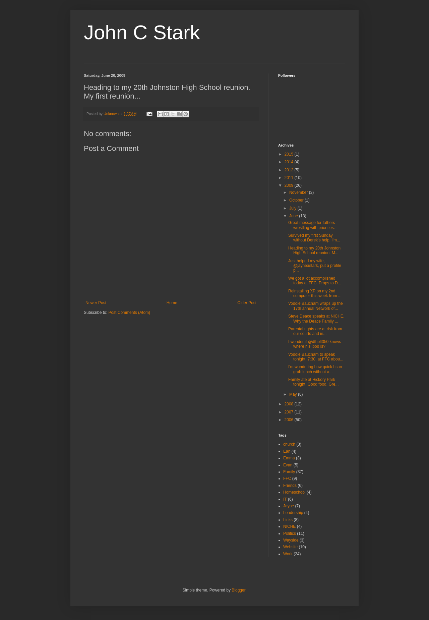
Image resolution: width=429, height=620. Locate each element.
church (289, 444)
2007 (290, 412)
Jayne (288, 506)
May (293, 394)
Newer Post (95, 302)
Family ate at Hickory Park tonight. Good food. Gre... (313, 382)
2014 (290, 162)
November (299, 192)
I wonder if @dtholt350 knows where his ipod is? (314, 344)
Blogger (238, 590)
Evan (287, 465)
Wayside (291, 540)
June (294, 216)
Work (288, 554)
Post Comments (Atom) (129, 312)
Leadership (293, 512)
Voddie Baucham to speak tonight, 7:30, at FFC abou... (315, 356)
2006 (290, 419)
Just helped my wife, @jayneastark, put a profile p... (314, 266)
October (297, 200)
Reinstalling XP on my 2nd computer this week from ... (315, 293)
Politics (289, 533)
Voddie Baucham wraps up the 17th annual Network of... (315, 306)
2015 (290, 154)
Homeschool (294, 492)
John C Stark (142, 32)
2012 (290, 170)
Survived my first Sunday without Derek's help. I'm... (314, 237)
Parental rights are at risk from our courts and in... (315, 331)
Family (289, 471)
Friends (290, 485)
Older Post (246, 302)
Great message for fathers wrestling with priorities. (311, 225)
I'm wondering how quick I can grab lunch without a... (315, 369)
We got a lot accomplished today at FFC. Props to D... (314, 280)
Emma (289, 458)
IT (285, 499)
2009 (290, 185)
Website (290, 547)
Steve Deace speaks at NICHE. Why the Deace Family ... (316, 318)
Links (288, 519)
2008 (290, 404)
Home (172, 302)
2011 (290, 177)
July (293, 208)
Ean (286, 451)
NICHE (289, 526)
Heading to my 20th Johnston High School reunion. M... (314, 250)
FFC (287, 478)
